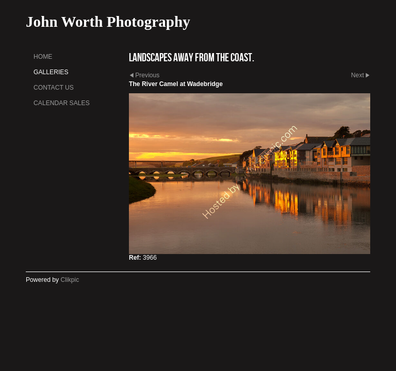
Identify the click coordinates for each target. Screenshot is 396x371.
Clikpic (70, 279)
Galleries (51, 72)
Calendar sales (62, 103)
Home (43, 56)
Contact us (54, 87)
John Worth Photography (108, 21)
